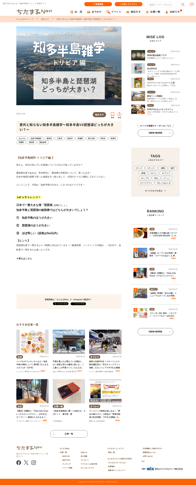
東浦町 (173, 238)
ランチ (18, 421)
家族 (110, 371)
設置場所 (111, 466)
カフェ (22, 371)
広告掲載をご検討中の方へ (153, 448)
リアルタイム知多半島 (89, 464)
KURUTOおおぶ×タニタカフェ (160, 109)
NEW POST (66, 460)
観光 (97, 371)
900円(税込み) (57, 421)
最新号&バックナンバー (117, 470)
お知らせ (84, 452)
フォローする (79, 304)
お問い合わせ (148, 456)
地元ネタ (45, 19)
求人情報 (84, 456)
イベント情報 (67, 468)
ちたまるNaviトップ (24, 19)
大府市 (79, 371)
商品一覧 (111, 452)
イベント (92, 371)
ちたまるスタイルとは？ (117, 463)
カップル (39, 421)
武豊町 (44, 420)
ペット (167, 178)
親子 (73, 371)
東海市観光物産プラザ (157, 55)
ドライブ (32, 421)
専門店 (26, 371)
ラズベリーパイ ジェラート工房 (161, 83)
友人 (113, 371)
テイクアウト (146, 183)
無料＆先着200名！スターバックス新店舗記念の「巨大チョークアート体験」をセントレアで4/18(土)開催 (104, 364)
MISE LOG (66, 456)
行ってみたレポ (164, 183)
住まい (55, 371)
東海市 (43, 371)
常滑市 (117, 371)
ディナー (152, 168)
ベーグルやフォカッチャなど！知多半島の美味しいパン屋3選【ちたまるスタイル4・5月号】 (32, 364)
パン (17, 371)
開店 (27, 421)
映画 (90, 421)
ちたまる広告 (67, 371)
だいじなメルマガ (87, 468)
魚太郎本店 (152, 68)
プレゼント (85, 460)
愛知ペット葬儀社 (155, 96)
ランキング (66, 464)
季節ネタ (102, 371)
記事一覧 (69, 434)
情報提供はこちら (149, 452)
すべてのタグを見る (155, 191)
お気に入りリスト (129, 4)
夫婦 (76, 371)
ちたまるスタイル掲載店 (37, 371)
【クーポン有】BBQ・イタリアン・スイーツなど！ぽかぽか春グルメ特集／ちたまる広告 (162, 316)
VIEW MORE (155, 133)
